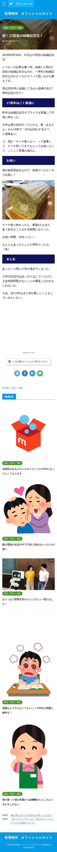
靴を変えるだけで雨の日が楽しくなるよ (31, 815)
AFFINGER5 (28, 847)
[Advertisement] (28, 330)
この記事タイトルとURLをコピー (28, 361)
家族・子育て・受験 (14, 388)
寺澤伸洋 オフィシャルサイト (28, 14)
